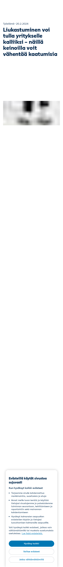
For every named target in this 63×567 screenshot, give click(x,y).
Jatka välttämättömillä (31, 559)
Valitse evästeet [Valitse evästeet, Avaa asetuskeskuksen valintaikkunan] (31, 551)
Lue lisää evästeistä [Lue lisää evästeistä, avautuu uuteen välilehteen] (32, 533)
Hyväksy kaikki (31, 543)
